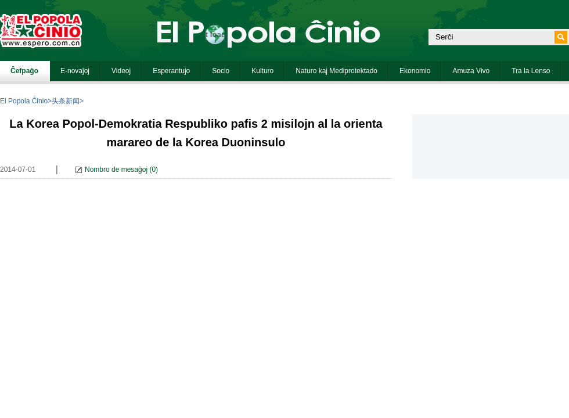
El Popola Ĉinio (24, 101)
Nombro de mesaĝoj (116, 169)
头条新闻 (66, 101)
